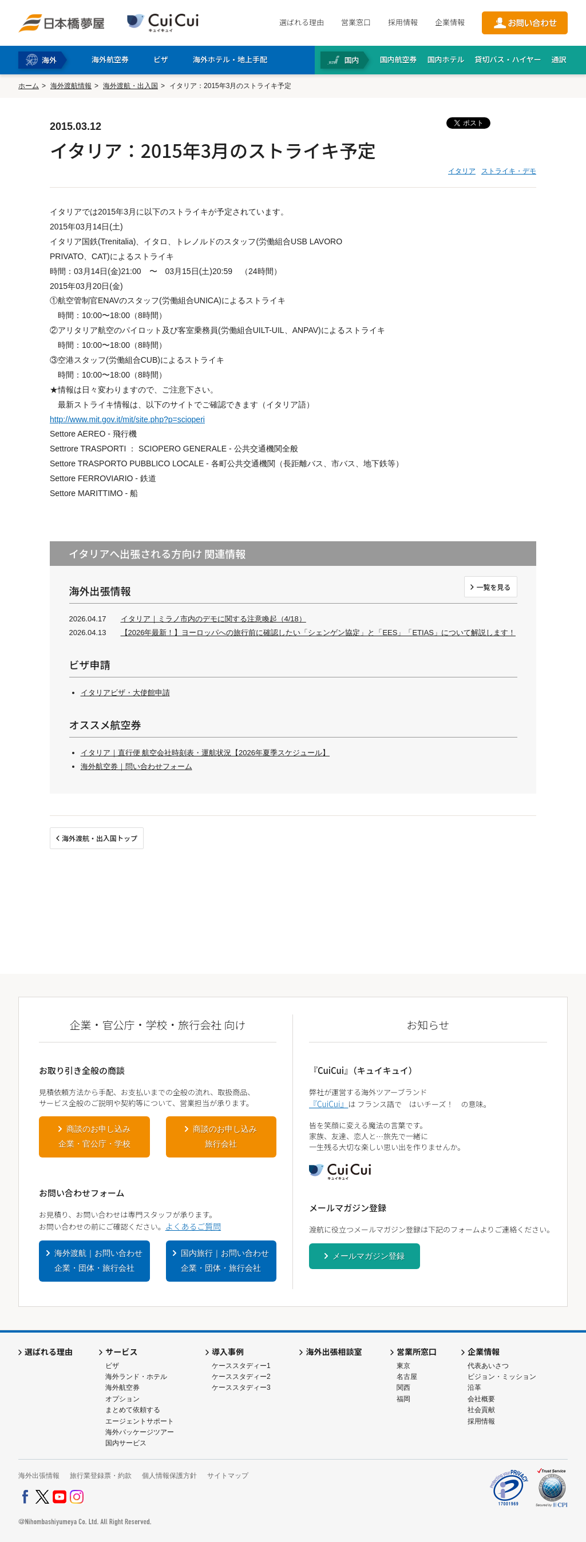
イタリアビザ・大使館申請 (125, 692)
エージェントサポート (139, 1421)
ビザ (112, 1366)
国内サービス (125, 1443)
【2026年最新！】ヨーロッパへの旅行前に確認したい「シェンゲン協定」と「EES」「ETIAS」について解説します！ (318, 632)
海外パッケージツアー (139, 1432)
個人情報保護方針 (169, 1476)
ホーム (28, 86)
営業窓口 (356, 22)
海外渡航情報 (71, 86)
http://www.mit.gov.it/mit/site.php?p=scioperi (127, 419)
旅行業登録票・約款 (101, 1476)
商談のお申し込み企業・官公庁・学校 (94, 1136)
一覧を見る (493, 587)
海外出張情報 (39, 1476)
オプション (122, 1399)
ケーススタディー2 (241, 1377)
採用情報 (403, 22)
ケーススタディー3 (241, 1388)
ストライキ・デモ (508, 171)
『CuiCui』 (328, 1103)
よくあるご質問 (193, 1226)
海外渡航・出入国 (130, 86)
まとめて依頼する (132, 1410)
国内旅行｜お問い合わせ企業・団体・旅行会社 (225, 1260)
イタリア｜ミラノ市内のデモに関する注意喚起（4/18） (213, 619)
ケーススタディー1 (241, 1366)
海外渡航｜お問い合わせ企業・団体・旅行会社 (98, 1260)
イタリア (462, 171)
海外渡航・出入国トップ (99, 838)
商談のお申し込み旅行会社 (225, 1136)
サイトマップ (227, 1476)
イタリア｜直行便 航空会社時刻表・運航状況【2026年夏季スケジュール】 (205, 752)
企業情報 (450, 22)
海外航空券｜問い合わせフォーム (136, 766)
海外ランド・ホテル (136, 1377)
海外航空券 (122, 1388)
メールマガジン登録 (368, 1255)
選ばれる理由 (301, 22)
